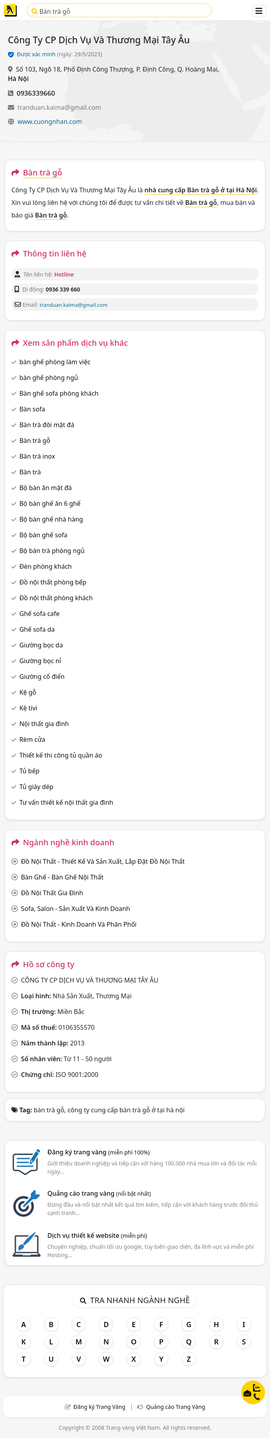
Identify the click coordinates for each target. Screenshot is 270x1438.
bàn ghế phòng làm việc (54, 362)
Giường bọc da (41, 645)
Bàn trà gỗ (51, 11)
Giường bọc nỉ (40, 660)
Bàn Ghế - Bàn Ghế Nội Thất (62, 877)
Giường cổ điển (42, 676)
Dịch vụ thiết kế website (97, 1235)
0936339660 (36, 93)
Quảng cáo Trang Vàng (175, 1406)
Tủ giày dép (36, 786)
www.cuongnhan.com (49, 121)
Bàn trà (30, 472)
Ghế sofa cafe (39, 613)
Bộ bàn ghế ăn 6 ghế (49, 503)
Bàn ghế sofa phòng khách (59, 393)
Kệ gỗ (27, 692)
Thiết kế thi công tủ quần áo (60, 755)
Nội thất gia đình (44, 723)
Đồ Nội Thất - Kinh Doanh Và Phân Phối (78, 924)
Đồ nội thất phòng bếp (52, 582)
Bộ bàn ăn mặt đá (45, 487)
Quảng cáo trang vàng (99, 1193)
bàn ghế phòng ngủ (48, 377)
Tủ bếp (29, 771)
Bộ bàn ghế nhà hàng (51, 519)
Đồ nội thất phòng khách (56, 598)
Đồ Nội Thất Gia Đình (52, 893)
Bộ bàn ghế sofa (43, 535)
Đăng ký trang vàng (98, 1152)
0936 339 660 (63, 289)
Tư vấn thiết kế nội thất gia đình (66, 802)
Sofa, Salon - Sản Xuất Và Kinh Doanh (75, 908)
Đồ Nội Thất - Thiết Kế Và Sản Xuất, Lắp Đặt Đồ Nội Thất (102, 861)
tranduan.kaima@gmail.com (59, 107)
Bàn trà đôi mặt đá (46, 424)
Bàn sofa (32, 409)
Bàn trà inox (37, 456)
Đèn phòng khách (45, 566)
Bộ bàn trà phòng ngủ (51, 550)
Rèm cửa (32, 739)
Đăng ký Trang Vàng (99, 1406)
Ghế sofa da (37, 629)
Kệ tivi (28, 708)
